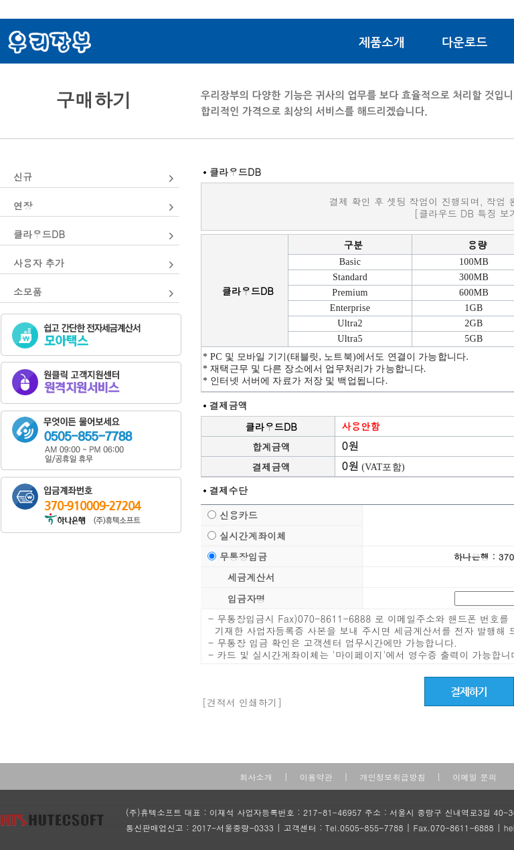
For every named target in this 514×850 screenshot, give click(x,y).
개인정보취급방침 (392, 776)
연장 (23, 205)
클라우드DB (39, 234)
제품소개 (382, 43)
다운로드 (465, 43)
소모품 (27, 291)
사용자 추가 (38, 263)
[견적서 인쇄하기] (242, 702)
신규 (23, 176)
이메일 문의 (474, 776)
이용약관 (316, 776)
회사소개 (256, 776)
